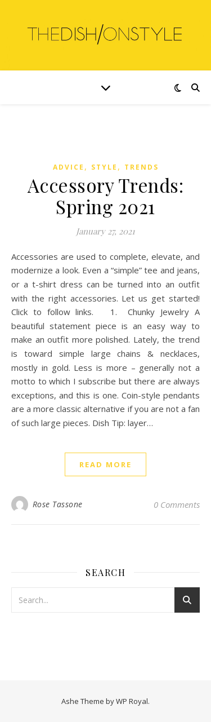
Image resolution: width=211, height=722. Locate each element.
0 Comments (177, 504)
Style (104, 167)
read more (105, 464)
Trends (141, 167)
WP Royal (132, 701)
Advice (68, 167)
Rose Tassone (58, 504)
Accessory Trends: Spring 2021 (106, 195)
